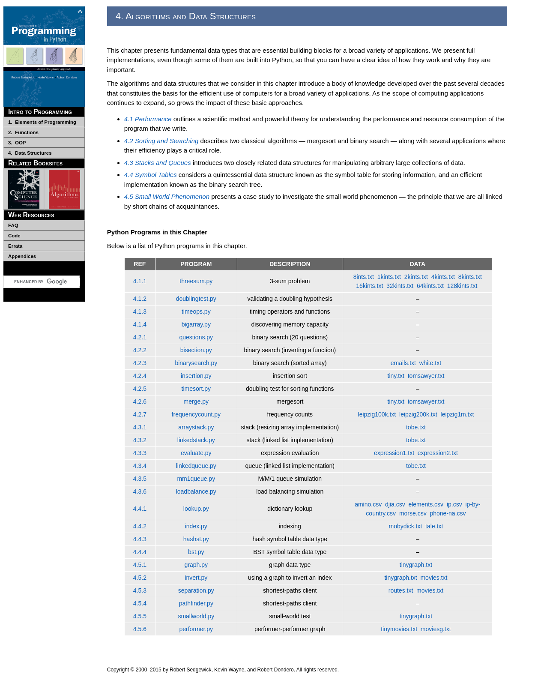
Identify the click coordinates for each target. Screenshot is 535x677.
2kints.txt (416, 276)
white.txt (430, 362)
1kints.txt (389, 276)
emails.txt (403, 362)
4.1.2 (139, 298)
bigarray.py (196, 324)
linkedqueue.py (196, 465)
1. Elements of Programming (42, 122)
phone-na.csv (448, 513)
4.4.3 (139, 539)
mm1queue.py (196, 478)
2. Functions (23, 132)
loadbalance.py (196, 491)
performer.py (196, 629)
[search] (47, 282)
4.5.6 (139, 629)
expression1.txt (394, 452)
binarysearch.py (196, 362)
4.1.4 (139, 324)
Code (14, 235)
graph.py (196, 564)
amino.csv (368, 504)
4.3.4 (139, 465)
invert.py (196, 577)
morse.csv (413, 513)
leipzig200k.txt (418, 414)
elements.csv (425, 504)
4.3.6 (139, 491)
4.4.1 (139, 508)
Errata (15, 246)
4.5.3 (139, 590)
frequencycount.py (196, 414)
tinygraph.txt (416, 564)
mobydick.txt (405, 526)
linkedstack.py (196, 440)
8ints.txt (363, 276)
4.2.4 (139, 375)
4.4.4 (139, 551)
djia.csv (395, 504)
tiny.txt (396, 375)
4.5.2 (139, 577)
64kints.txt (430, 285)
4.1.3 (139, 311)
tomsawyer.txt (426, 375)
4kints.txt (443, 276)
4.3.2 (139, 440)
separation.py (196, 590)
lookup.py (196, 508)
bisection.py (196, 350)
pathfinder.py (196, 603)
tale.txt (434, 526)
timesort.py (196, 388)
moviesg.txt (436, 629)
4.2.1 (139, 337)
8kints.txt (470, 276)
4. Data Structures (30, 153)
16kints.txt (369, 285)
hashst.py (196, 539)
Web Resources (31, 215)
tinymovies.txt (399, 629)
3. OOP (17, 142)
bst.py (196, 551)
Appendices (22, 256)
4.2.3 (139, 362)
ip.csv (454, 504)
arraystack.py (196, 427)
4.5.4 (139, 603)
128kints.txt (462, 285)
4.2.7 (139, 414)
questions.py (196, 337)
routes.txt (401, 590)
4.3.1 (139, 427)
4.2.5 (139, 388)
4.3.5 (139, 478)
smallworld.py (196, 616)
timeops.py (196, 311)
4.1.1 (139, 281)
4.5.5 (139, 616)
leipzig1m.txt (457, 414)
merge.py (196, 401)
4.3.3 (139, 452)
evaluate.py (196, 452)
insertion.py (196, 375)
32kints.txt (399, 285)
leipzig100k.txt (377, 414)
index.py (196, 526)
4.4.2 (139, 526)
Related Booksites (35, 163)
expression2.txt (438, 452)
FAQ (13, 225)
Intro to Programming (40, 111)
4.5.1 (139, 564)
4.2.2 (139, 350)
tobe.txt (416, 427)
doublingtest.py (196, 298)
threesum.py (195, 281)
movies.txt (433, 577)
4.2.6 (139, 401)
